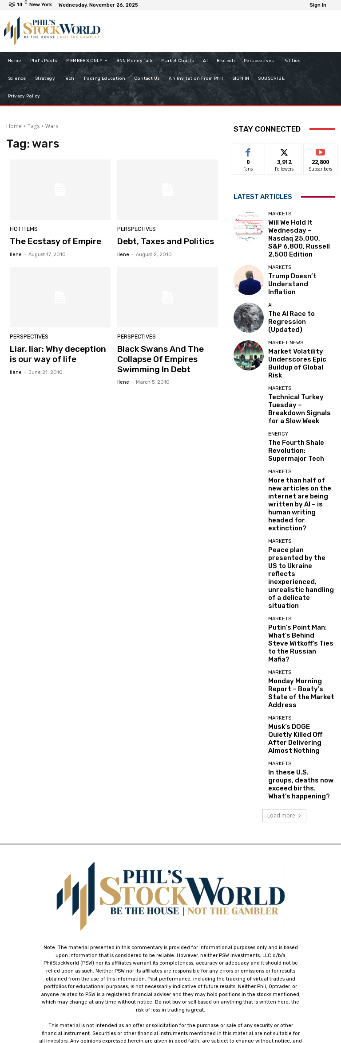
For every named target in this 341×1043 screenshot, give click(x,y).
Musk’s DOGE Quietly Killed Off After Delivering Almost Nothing (301, 611)
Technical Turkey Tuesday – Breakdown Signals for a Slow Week (301, 377)
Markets (279, 213)
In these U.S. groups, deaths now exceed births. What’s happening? (301, 648)
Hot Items (23, 229)
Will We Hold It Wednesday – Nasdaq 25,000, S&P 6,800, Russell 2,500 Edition (300, 230)
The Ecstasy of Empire (51, 241)
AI (270, 293)
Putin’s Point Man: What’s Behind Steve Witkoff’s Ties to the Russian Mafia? (300, 537)
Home (14, 126)
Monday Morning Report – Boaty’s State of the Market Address (300, 574)
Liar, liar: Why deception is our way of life (56, 352)
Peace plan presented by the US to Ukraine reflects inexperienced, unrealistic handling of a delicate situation (301, 497)
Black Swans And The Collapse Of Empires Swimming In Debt (155, 356)
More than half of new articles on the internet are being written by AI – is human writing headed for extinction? (299, 454)
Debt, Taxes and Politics (160, 241)
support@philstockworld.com (187, 964)
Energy (278, 401)
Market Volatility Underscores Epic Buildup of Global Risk (300, 341)
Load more (284, 678)
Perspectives (135, 229)
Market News (285, 327)
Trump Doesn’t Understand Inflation (294, 266)
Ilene (16, 253)
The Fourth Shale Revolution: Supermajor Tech (297, 414)
